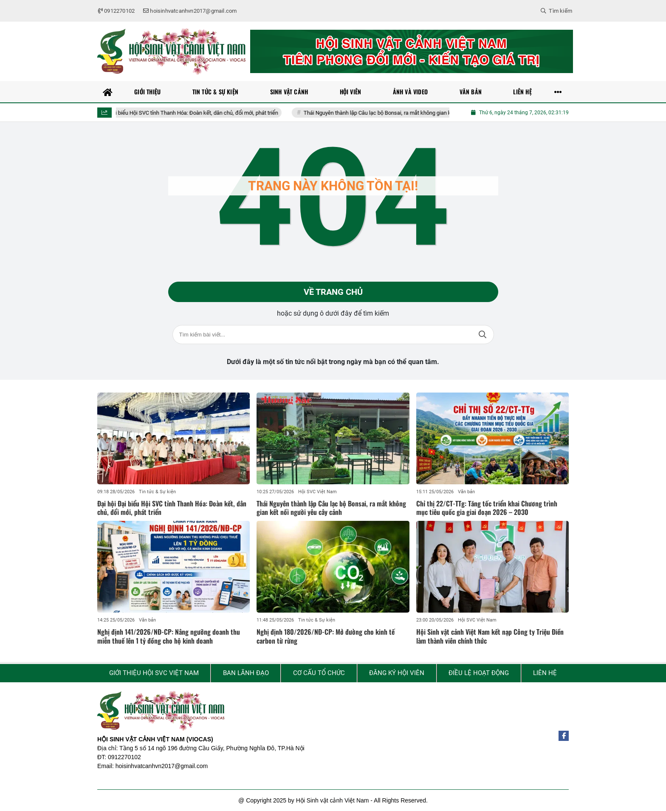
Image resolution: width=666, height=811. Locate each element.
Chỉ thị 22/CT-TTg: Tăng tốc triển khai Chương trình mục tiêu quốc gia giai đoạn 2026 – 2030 (486, 507)
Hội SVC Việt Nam (317, 492)
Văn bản (466, 492)
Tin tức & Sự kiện (157, 492)
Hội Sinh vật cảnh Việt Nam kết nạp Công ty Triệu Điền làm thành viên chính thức (490, 636)
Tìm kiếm (482, 334)
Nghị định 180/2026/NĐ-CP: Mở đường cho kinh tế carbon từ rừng (326, 636)
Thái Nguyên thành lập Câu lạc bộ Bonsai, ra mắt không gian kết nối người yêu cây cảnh (421, 113)
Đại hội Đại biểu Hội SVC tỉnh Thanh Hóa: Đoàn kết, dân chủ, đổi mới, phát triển (198, 113)
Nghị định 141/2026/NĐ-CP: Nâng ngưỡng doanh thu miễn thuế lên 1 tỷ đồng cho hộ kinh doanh (168, 636)
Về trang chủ (333, 292)
